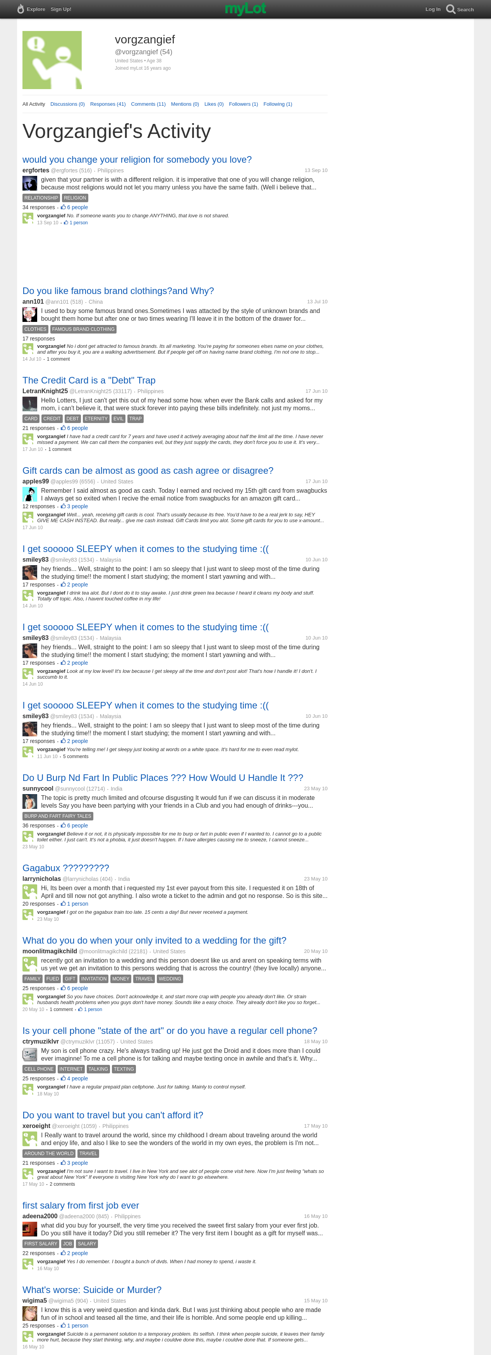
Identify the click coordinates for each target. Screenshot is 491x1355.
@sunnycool (70, 789)
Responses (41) (108, 104)
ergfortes (35, 170)
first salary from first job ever (80, 1205)
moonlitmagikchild (49, 951)
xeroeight (36, 1126)
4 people (77, 1078)
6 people (77, 207)
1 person (79, 222)
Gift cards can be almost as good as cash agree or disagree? (147, 470)
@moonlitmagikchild (103, 951)
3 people (77, 506)
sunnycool (37, 788)
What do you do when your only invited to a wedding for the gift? (154, 940)
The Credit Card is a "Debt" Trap (89, 380)
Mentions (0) (185, 104)
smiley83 (35, 559)
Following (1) (277, 104)
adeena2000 (40, 1216)
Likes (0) (214, 104)
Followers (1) (243, 104)
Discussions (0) (67, 104)
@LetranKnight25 (90, 391)
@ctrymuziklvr (77, 1042)
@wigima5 (61, 1301)
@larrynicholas (80, 879)
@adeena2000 (77, 1216)
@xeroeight (66, 1126)
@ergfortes (64, 170)
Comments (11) (148, 104)
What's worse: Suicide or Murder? (91, 1289)
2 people (77, 584)
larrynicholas (41, 878)
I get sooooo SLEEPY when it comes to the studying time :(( (145, 548)
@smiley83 (63, 560)
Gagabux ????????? (65, 868)
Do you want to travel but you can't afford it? (112, 1115)
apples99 (35, 481)
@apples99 (64, 481)
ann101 (33, 301)
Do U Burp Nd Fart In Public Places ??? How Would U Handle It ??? (162, 777)
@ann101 (57, 302)
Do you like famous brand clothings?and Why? (118, 290)
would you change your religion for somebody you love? (137, 159)
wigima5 (34, 1300)
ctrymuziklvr (40, 1041)
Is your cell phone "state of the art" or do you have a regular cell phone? (170, 1030)
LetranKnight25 (45, 391)
